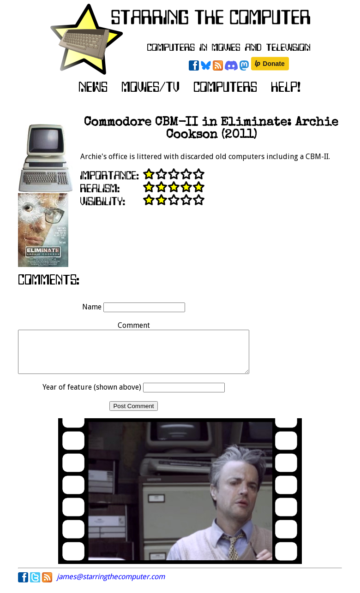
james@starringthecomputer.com (111, 585)
